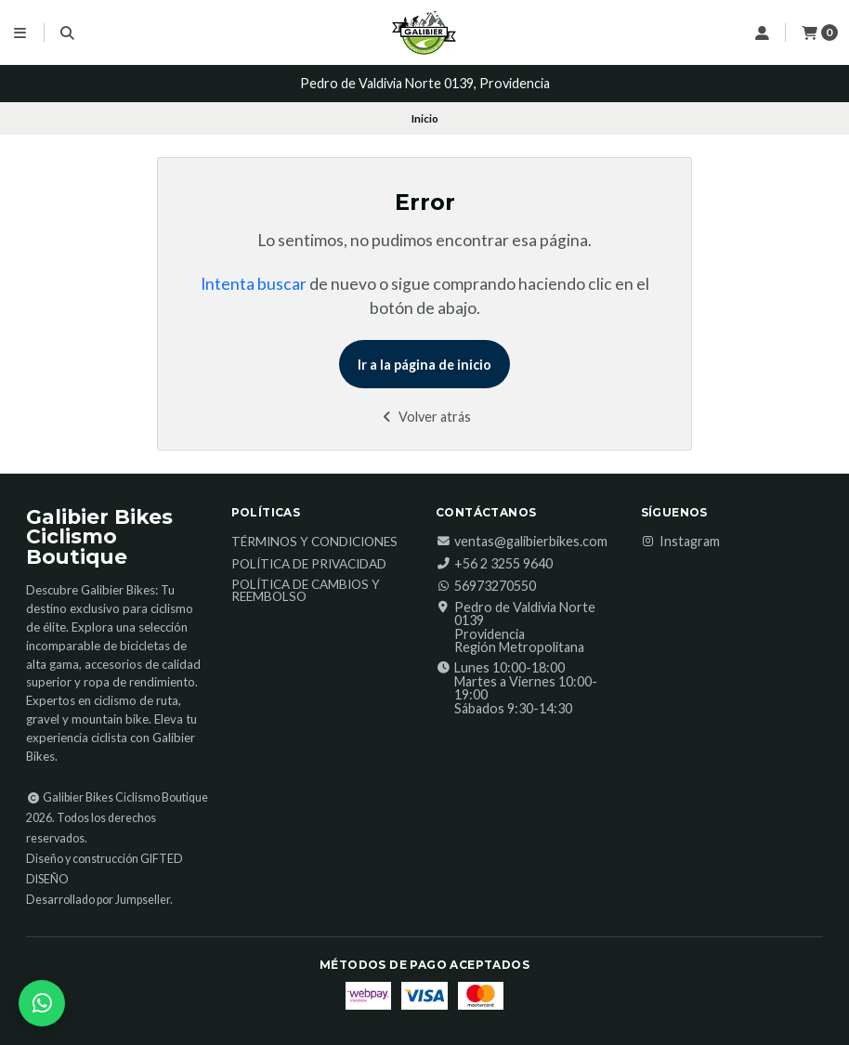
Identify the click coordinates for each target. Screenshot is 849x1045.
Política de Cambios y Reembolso (305, 591)
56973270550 (486, 586)
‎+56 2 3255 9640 (494, 563)
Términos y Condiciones (314, 542)
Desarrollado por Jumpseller (98, 900)
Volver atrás (425, 417)
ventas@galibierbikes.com (521, 541)
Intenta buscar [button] (254, 284)
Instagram (680, 541)
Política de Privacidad (308, 564)
